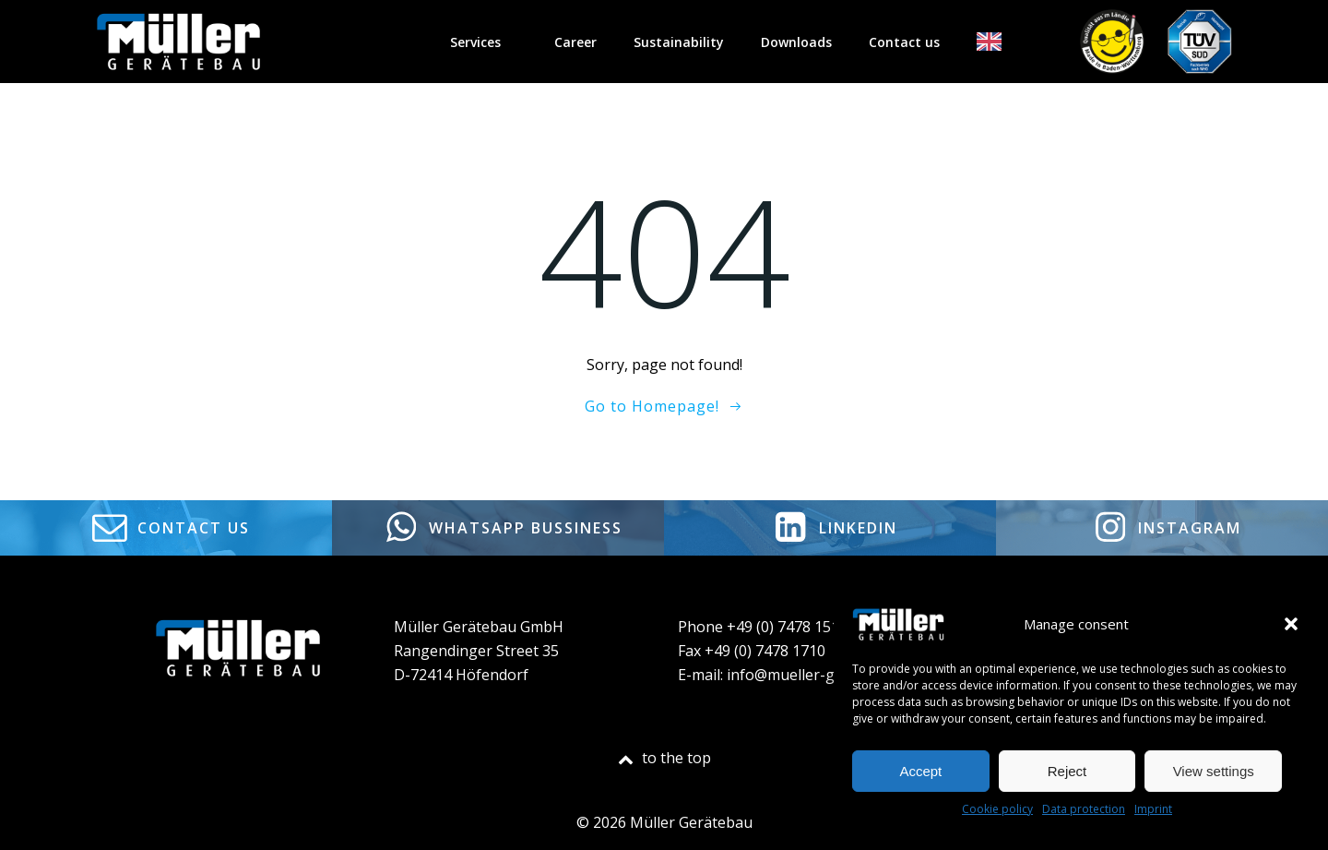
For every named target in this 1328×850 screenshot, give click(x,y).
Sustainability (679, 42)
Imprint (1153, 809)
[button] (1291, 624)
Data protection (1083, 809)
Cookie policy (997, 809)
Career (575, 42)
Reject (1067, 771)
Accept (920, 771)
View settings (1213, 771)
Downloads (796, 42)
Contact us (904, 42)
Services (483, 42)
